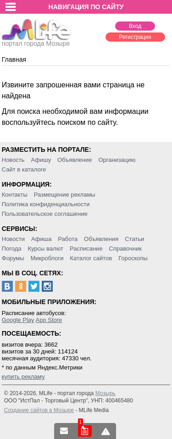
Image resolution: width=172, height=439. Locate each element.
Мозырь (105, 393)
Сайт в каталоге (24, 169)
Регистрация (135, 37)
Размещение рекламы (64, 194)
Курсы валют (45, 248)
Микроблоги (46, 258)
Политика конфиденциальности (46, 204)
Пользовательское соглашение (45, 213)
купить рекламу (23, 376)
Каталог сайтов (91, 258)
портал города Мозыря (36, 40)
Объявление (74, 159)
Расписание (86, 248)
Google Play (18, 319)
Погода (12, 248)
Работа (68, 239)
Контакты (15, 194)
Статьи (134, 239)
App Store (48, 319)
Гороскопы (133, 258)
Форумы (13, 258)
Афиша (41, 239)
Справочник (125, 248)
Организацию (116, 159)
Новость (13, 159)
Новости (13, 239)
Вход (135, 26)
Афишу (41, 159)
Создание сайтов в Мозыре (39, 410)
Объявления (101, 239)
